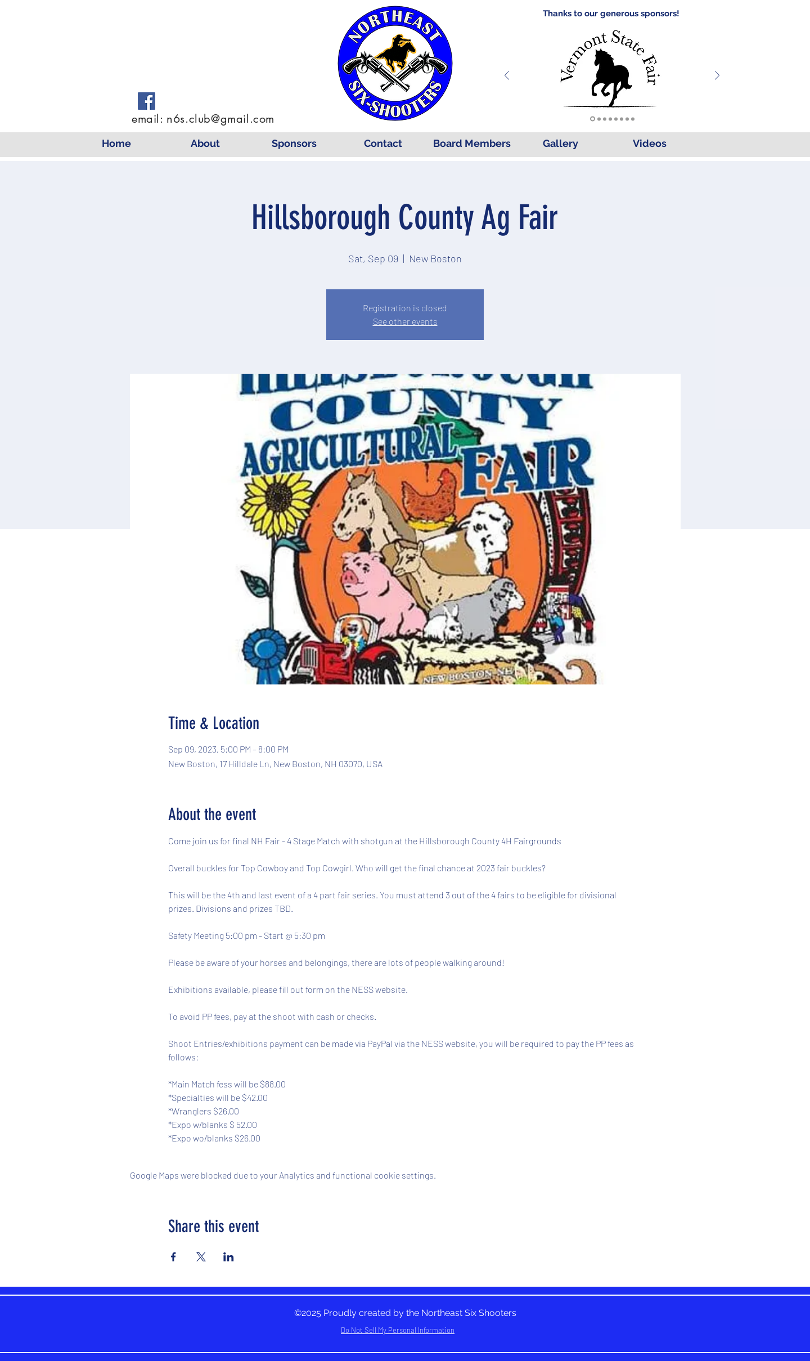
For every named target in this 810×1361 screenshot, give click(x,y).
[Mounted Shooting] (621, 118)
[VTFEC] (592, 119)
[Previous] (507, 76)
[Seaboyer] (604, 118)
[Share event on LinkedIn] (228, 1256)
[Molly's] (632, 118)
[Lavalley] (599, 118)
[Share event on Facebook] (173, 1256)
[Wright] (610, 118)
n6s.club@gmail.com (220, 118)
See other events (405, 321)
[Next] (717, 76)
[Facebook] (146, 101)
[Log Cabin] (627, 118)
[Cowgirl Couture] (616, 118)
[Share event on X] (201, 1256)
